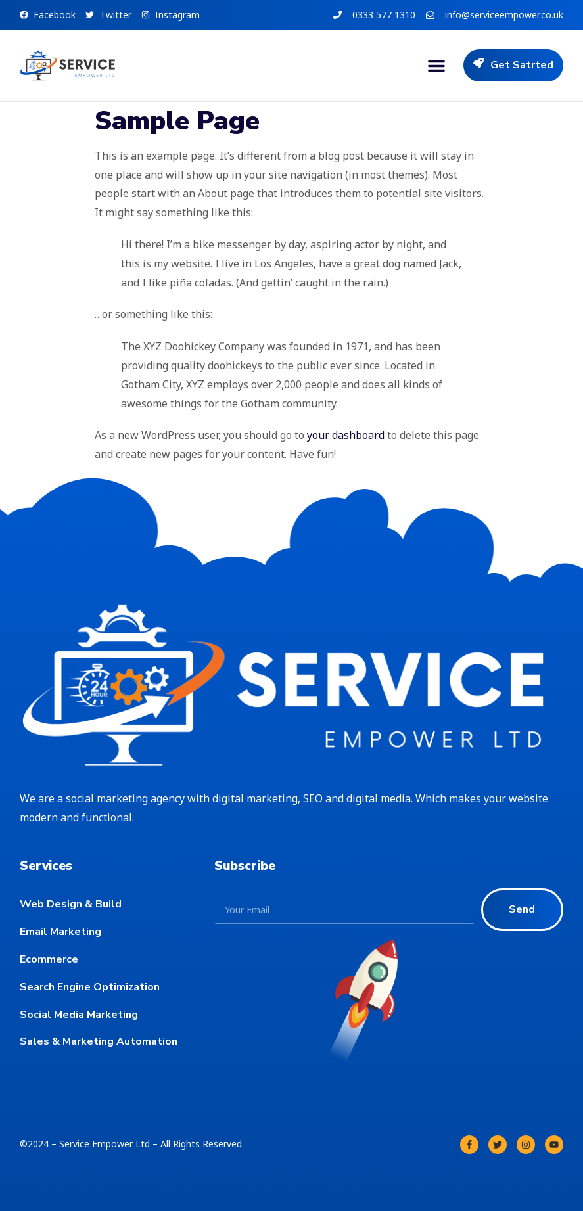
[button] (436, 66)
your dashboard (346, 435)
